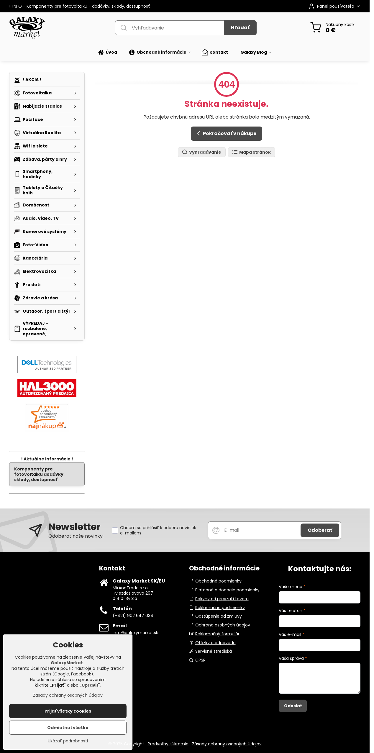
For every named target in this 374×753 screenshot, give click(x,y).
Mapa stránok (251, 152)
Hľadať (240, 27)
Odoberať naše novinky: (76, 536)
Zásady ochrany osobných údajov (227, 744)
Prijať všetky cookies (68, 712)
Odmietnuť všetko (67, 729)
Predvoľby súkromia (168, 744)
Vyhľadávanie (201, 152)
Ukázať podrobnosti (68, 742)
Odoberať (320, 530)
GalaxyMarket (67, 664)
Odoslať (293, 706)
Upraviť (90, 686)
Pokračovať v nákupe (225, 133)
